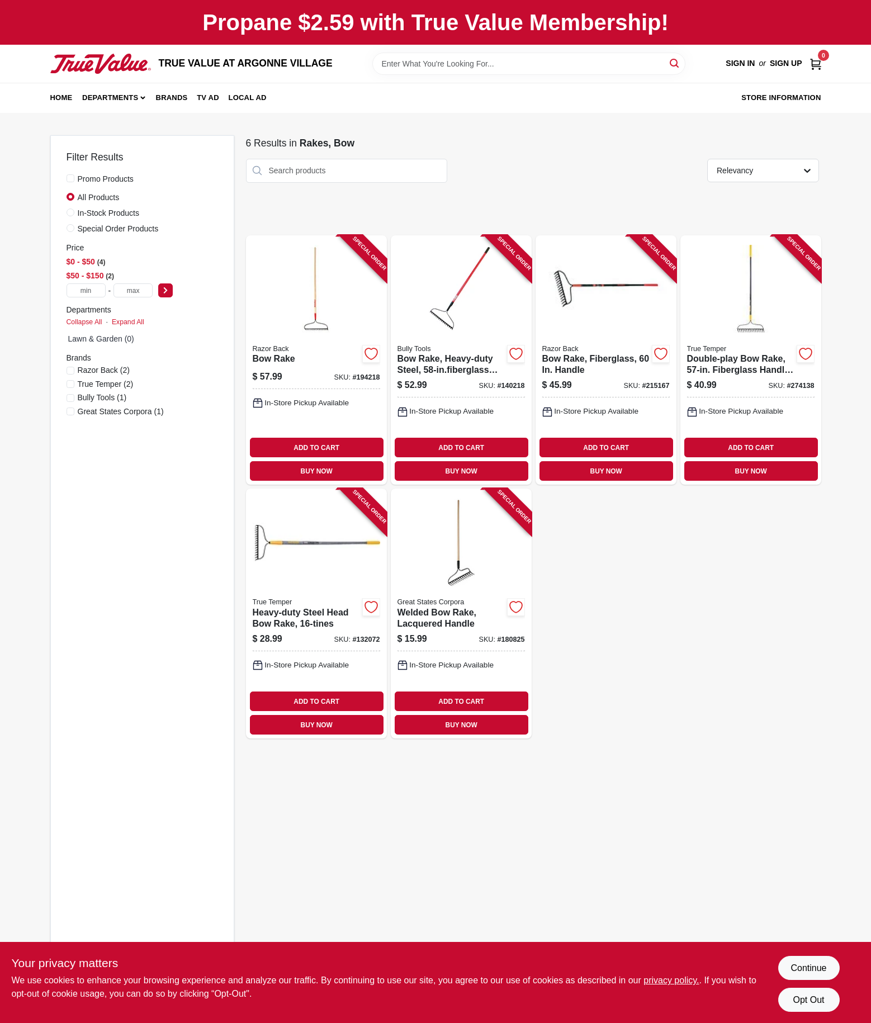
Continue (808, 968)
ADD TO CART (316, 448)
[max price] (133, 290)
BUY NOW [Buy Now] (317, 471)
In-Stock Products (109, 213)
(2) (104, 370)
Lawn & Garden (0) (101, 338)
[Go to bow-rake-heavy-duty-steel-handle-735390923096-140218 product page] (461, 360)
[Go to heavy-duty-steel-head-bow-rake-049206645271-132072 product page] (316, 613)
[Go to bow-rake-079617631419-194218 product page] (316, 360)
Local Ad (248, 97)
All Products (99, 197)
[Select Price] (165, 290)
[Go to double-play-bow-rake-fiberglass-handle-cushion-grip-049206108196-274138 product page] (750, 360)
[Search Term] (528, 64)
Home (61, 97)
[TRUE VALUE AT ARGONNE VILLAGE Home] (100, 64)
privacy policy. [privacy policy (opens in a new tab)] (671, 980)
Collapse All (84, 322)
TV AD (208, 97)
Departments (110, 97)
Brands (172, 97)
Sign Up (786, 63)
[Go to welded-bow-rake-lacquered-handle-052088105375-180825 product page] (461, 613)
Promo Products (106, 179)
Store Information (781, 97)
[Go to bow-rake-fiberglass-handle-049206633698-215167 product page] (606, 360)
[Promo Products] (70, 178)
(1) (102, 397)
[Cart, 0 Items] (815, 63)
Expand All (128, 322)
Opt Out (808, 1000)
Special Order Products (118, 228)
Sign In (740, 63)
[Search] (675, 63)
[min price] (86, 290)
